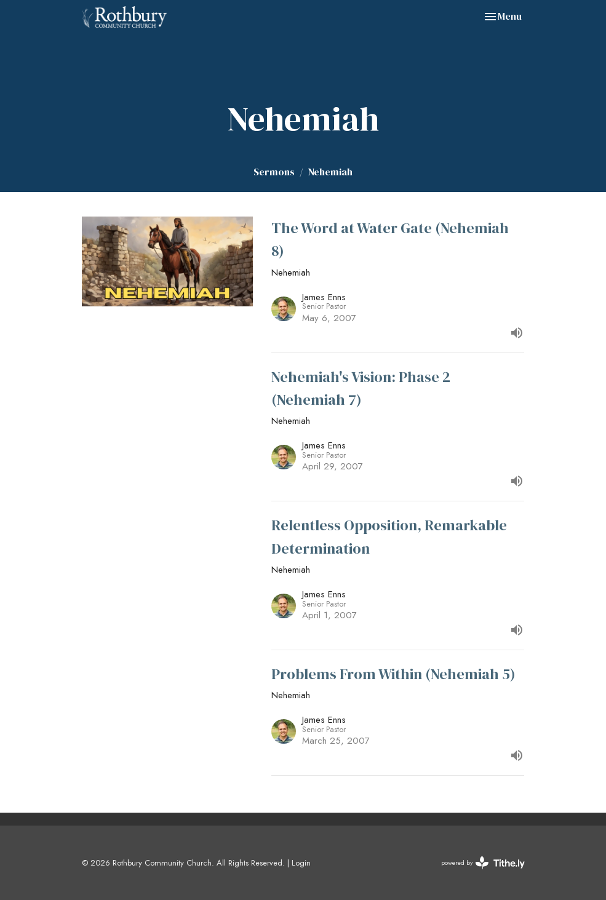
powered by (483, 863)
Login (301, 863)
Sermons (274, 171)
